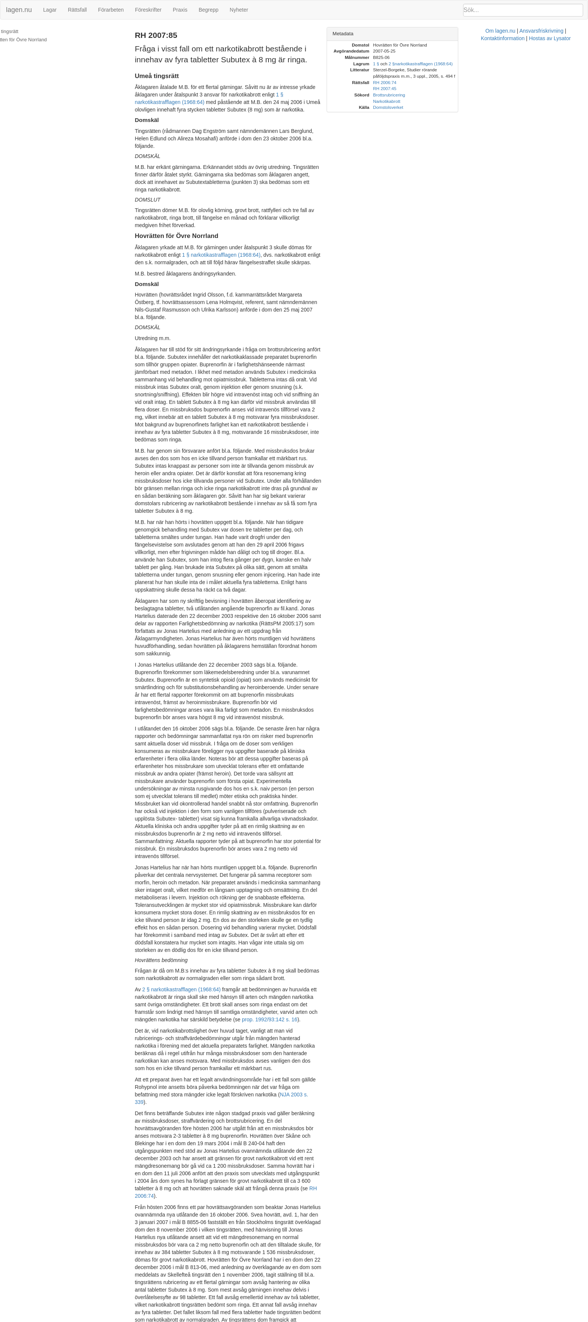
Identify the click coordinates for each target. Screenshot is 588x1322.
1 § (456, 63)
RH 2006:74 (188, 1296)
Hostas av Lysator (433, 1318)
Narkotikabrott (466, 101)
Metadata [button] (423, 33)
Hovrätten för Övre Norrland (35, 39)
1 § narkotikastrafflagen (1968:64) (268, 95)
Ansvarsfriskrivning (337, 1318)
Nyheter (239, 10)
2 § (471, 63)
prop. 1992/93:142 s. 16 (287, 824)
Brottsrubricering (469, 94)
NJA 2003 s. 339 (173, 892)
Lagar (50, 10)
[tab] (494, 34)
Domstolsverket (468, 107)
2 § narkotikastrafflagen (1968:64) (199, 802)
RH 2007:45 (219, 1296)
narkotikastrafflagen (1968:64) (232, 1284)
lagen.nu (19, 10)
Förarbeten (110, 10)
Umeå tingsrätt (21, 31)
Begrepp (209, 10)
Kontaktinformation (386, 1318)
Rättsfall (77, 10)
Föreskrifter (148, 10)
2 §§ (192, 1284)
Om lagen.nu (296, 1318)
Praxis (180, 10)
